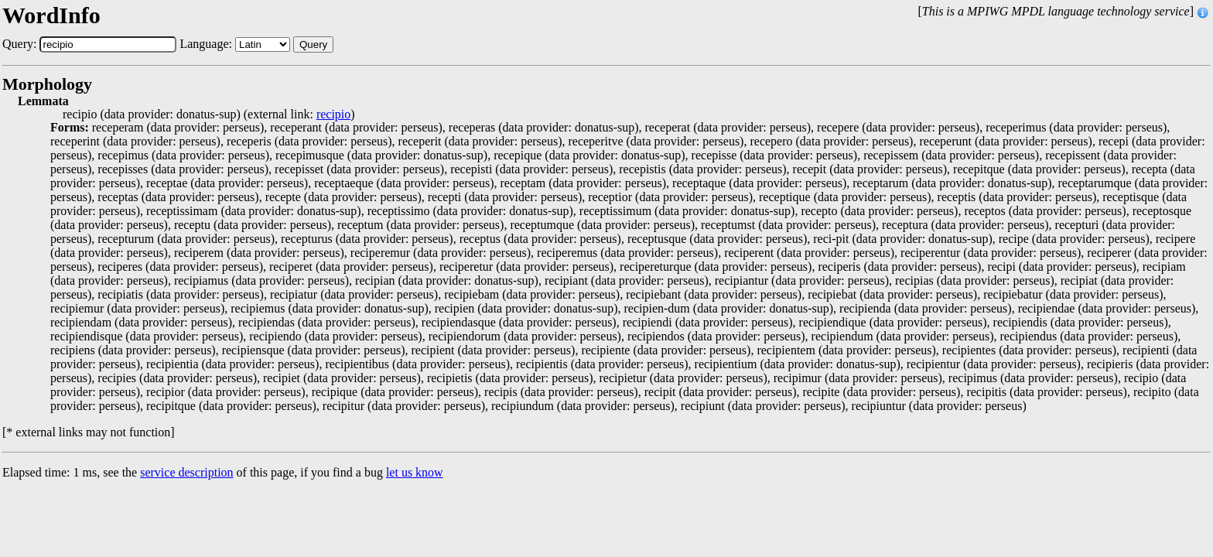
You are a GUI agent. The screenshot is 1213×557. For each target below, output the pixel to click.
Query (313, 44)
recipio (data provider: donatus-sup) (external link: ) (209, 114)
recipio (333, 114)
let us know (414, 472)
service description (186, 472)
